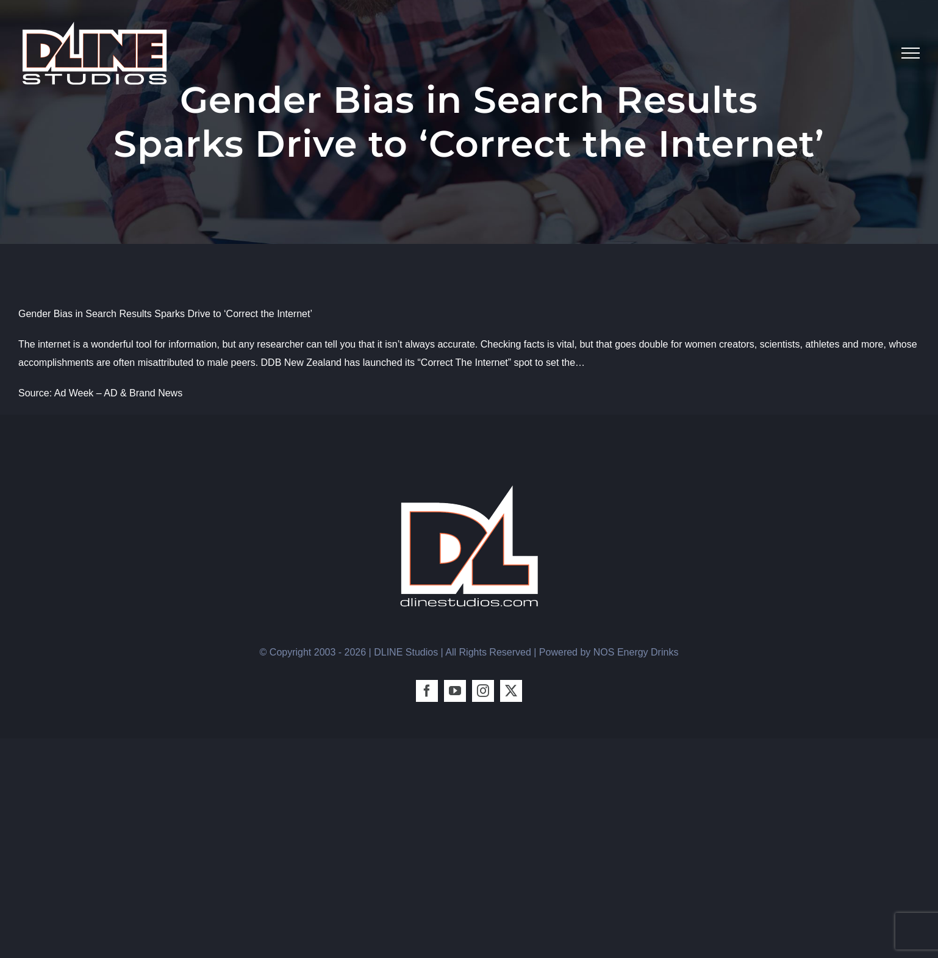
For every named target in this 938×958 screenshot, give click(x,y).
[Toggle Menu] (910, 53)
